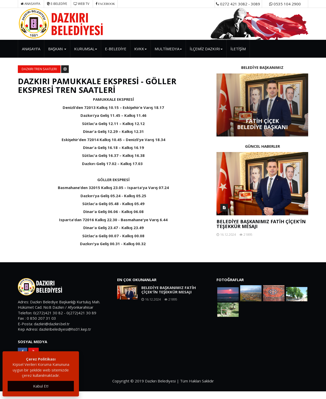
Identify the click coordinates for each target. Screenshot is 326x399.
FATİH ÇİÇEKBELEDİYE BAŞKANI (262, 124)
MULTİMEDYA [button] (168, 48)
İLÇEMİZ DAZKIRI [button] (206, 48)
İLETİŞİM (238, 48)
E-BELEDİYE (57, 4)
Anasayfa (30, 4)
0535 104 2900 (285, 3)
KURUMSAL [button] (85, 48)
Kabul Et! (40, 386)
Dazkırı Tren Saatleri (39, 69)
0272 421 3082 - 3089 (238, 3)
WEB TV (81, 4)
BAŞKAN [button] (57, 48)
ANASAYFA (31, 48)
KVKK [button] (140, 48)
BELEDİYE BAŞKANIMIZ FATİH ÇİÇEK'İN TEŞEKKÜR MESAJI (261, 224)
